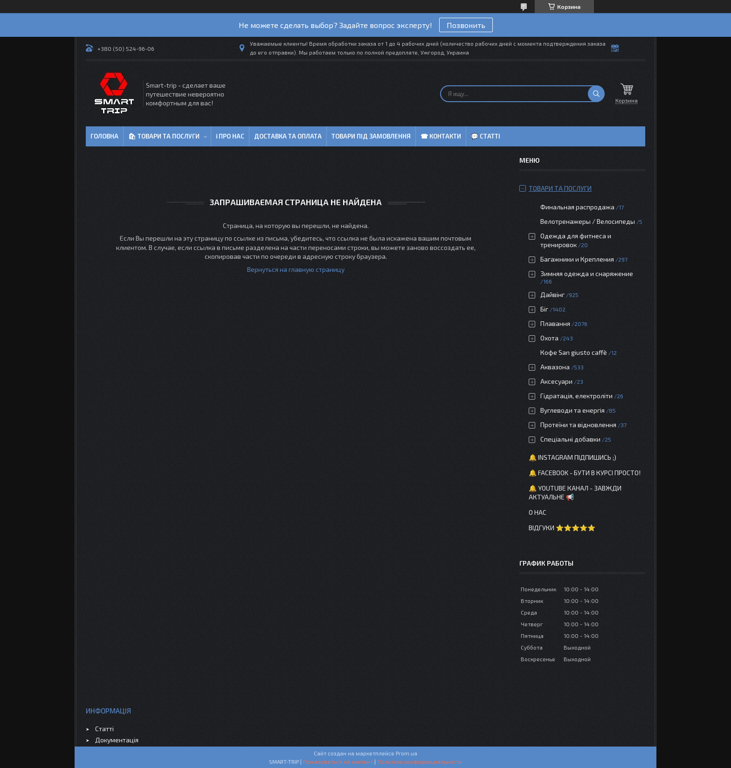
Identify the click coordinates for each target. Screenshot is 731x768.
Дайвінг (552, 294)
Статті (104, 729)
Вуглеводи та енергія (572, 410)
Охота (549, 338)
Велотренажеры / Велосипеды (587, 221)
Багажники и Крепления (577, 259)
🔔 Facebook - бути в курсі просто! (585, 473)
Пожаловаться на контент (338, 761)
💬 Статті (485, 136)
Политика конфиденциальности (419, 761)
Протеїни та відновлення (578, 425)
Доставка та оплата (288, 136)
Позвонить (466, 25)
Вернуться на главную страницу (296, 269)
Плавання (555, 323)
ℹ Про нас (230, 136)
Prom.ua (406, 753)
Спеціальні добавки (570, 439)
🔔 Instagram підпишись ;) (572, 457)
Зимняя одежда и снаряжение (586, 273)
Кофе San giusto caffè (573, 352)
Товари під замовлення (371, 136)
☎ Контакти (441, 136)
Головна (104, 136)
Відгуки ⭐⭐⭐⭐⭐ (562, 528)
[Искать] (596, 93)
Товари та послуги (560, 188)
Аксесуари (556, 381)
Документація (116, 740)
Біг (544, 309)
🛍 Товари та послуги (164, 136)
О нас (537, 512)
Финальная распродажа (577, 207)
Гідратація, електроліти (576, 396)
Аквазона (555, 367)
